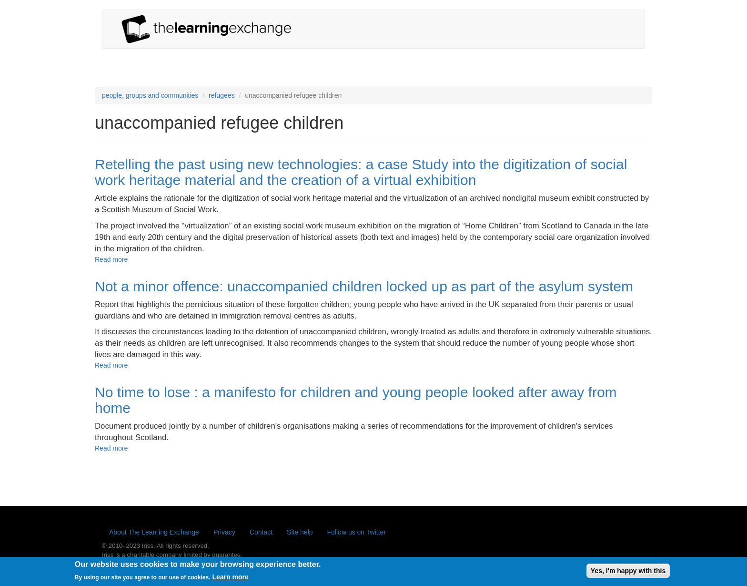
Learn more (230, 579)
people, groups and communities (150, 95)
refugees (221, 95)
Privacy (224, 532)
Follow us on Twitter (356, 532)
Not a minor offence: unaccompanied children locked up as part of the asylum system (364, 286)
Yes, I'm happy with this (628, 572)
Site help (300, 532)
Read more (111, 259)
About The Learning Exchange (154, 532)
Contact (261, 532)
